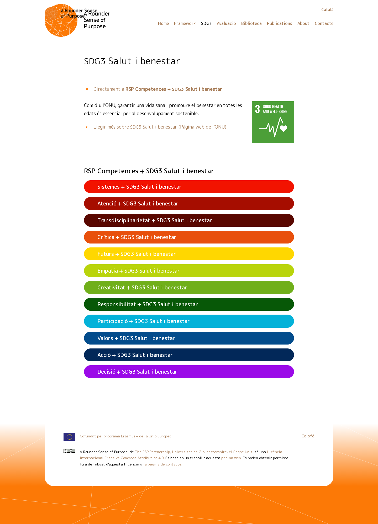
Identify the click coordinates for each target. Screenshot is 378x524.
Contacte (324, 23)
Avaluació (226, 23)
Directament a (157, 89)
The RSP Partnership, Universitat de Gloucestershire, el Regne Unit (194, 451)
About (303, 23)
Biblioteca (251, 23)
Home (163, 23)
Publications (279, 23)
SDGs (206, 23)
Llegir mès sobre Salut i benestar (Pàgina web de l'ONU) (159, 127)
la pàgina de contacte (162, 464)
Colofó (308, 436)
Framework (185, 23)
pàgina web (231, 457)
